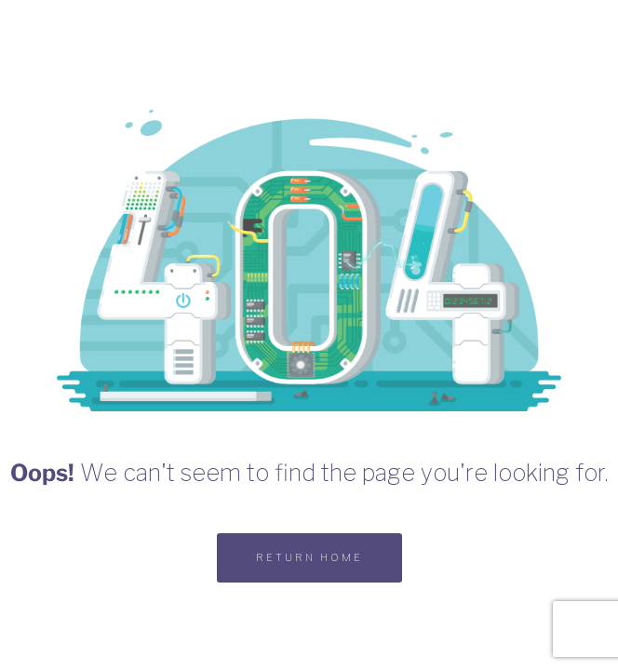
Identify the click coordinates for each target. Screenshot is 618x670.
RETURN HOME (309, 557)
